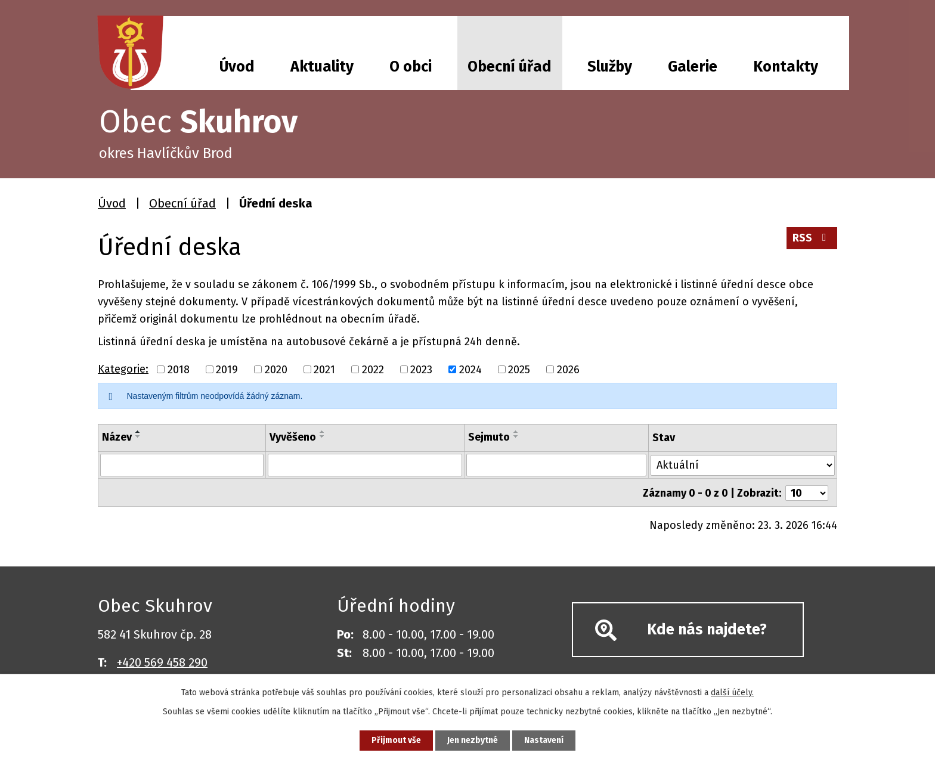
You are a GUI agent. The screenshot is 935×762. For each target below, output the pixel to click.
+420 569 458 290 (162, 662)
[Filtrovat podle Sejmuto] (556, 465)
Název (117, 437)
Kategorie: (123, 369)
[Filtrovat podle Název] (182, 465)
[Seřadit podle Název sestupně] (138, 436)
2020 (276, 369)
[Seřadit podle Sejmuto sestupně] (516, 436)
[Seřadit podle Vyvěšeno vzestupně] (322, 431)
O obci (410, 67)
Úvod (237, 67)
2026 (568, 369)
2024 (470, 369)
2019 (227, 369)
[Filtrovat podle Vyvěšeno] (365, 465)
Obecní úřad (510, 67)
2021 (324, 369)
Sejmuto (489, 437)
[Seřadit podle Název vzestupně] (138, 431)
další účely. (732, 692)
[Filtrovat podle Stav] (743, 464)
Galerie (692, 67)
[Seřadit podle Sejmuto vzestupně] (516, 431)
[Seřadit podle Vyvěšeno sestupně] (322, 436)
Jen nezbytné (472, 740)
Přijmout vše (395, 740)
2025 (519, 369)
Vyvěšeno (293, 437)
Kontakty (785, 67)
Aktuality (322, 67)
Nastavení (545, 740)
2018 (179, 369)
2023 (421, 369)
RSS (811, 238)
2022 (373, 369)
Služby (609, 67)
